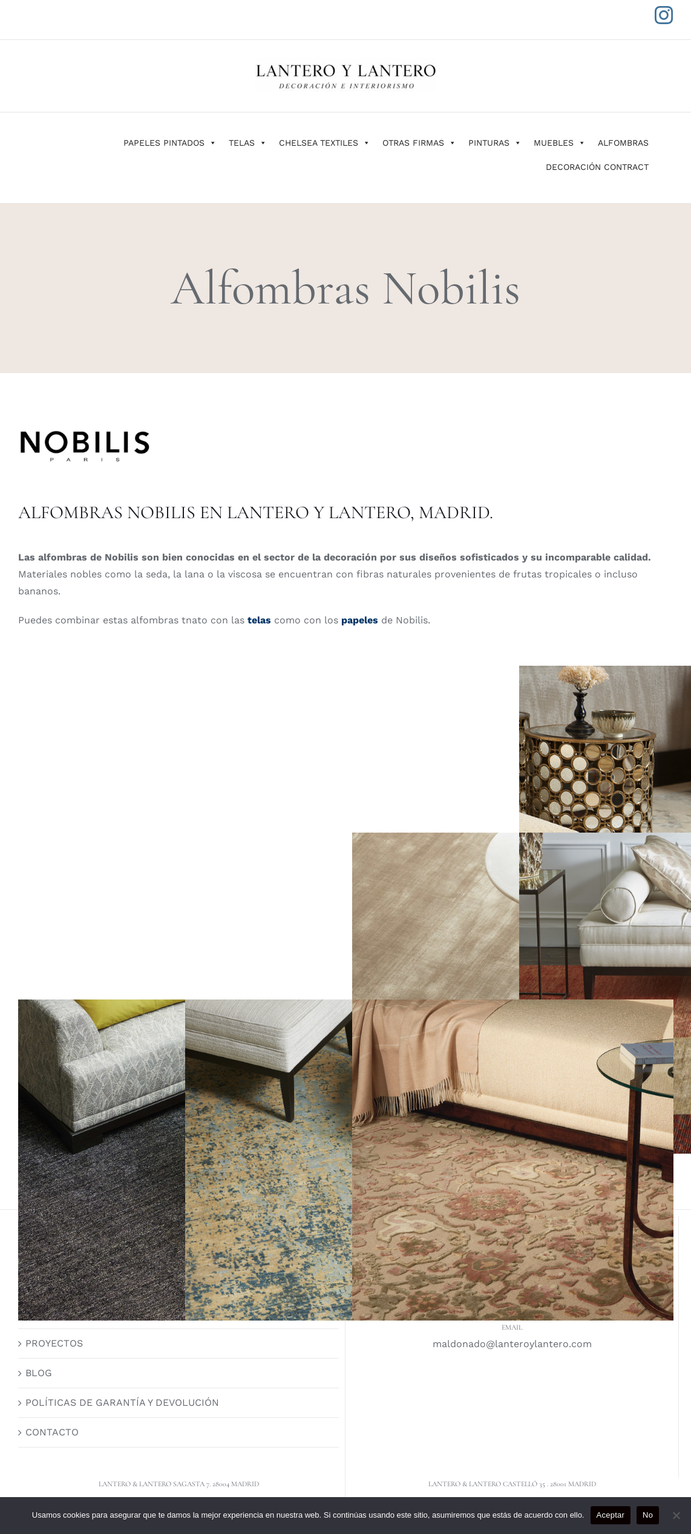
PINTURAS (495, 143)
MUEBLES (560, 143)
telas (257, 620)
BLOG (38, 1373)
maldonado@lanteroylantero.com (512, 1344)
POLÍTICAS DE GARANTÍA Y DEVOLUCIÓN (122, 1402)
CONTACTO (52, 1432)
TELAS (248, 143)
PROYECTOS (54, 1343)
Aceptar (611, 1514)
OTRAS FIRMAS (419, 143)
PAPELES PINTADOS (170, 143)
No (648, 1514)
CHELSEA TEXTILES (324, 143)
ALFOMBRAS (623, 143)
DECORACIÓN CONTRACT (597, 167)
